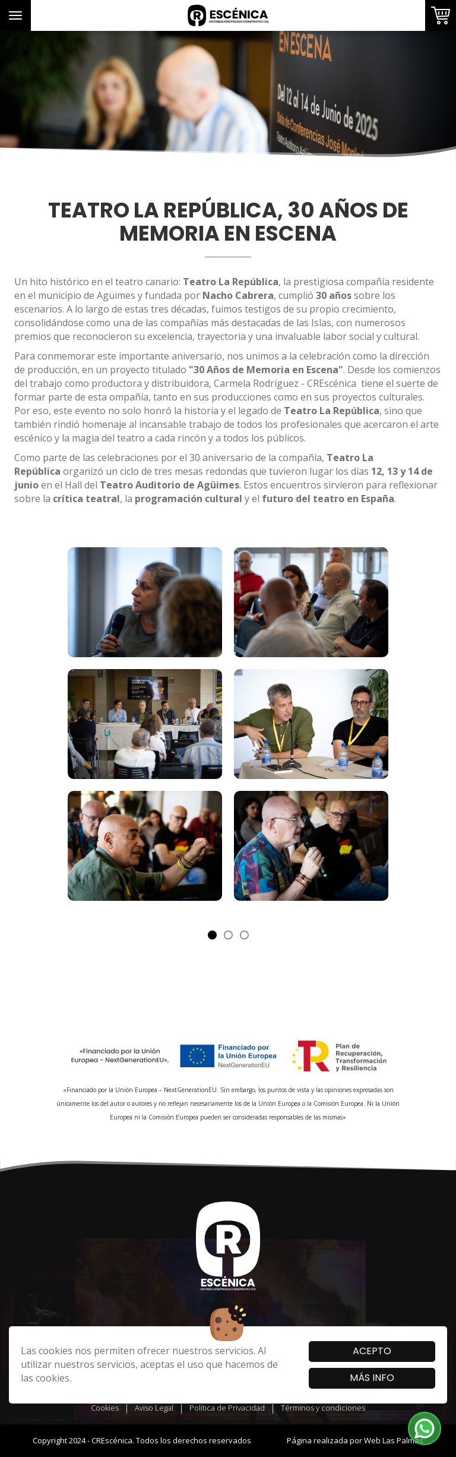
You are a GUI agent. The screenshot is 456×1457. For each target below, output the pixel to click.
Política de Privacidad (227, 1407)
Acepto (372, 1351)
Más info (372, 1378)
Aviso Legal (154, 1407)
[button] (424, 1428)
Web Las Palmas (393, 1440)
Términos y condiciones (323, 1407)
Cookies (105, 1407)
